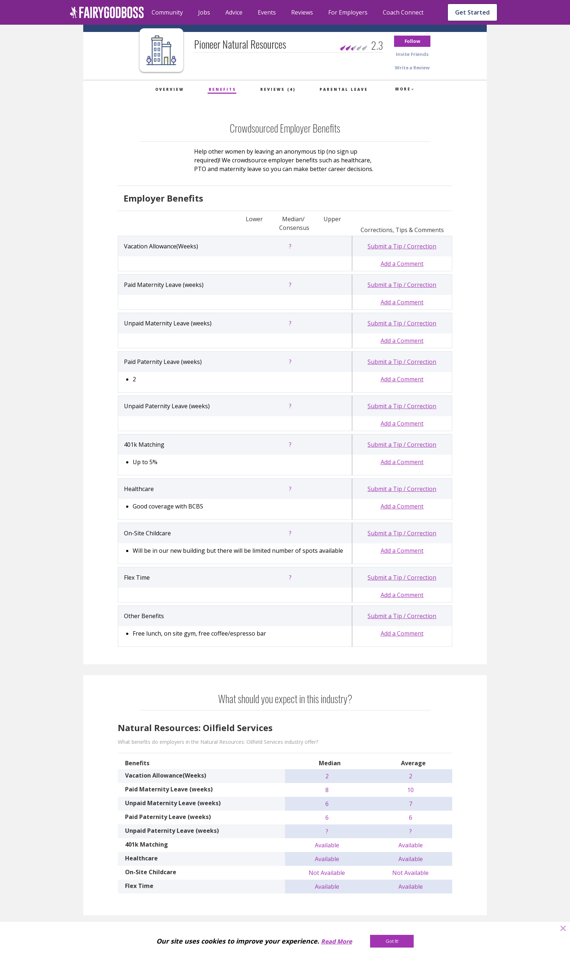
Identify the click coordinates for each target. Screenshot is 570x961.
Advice (233, 12)
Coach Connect (403, 12)
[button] (412, 41)
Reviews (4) (278, 89)
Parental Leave (344, 89)
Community (167, 12)
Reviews (302, 12)
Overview (169, 89)
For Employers (348, 12)
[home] (107, 12)
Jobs (204, 12)
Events (267, 12)
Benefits (222, 89)
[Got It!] (392, 941)
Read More (336, 941)
